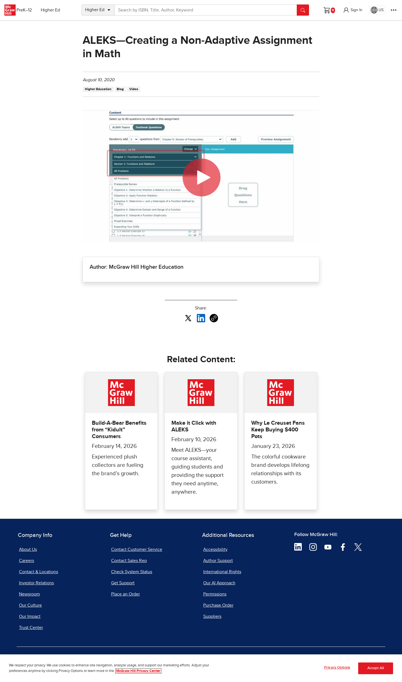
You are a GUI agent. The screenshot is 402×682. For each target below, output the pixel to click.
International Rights (222, 572)
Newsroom (29, 594)
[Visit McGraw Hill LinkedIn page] (298, 546)
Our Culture (30, 605)
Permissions (214, 594)
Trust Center (31, 627)
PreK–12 (30, 10)
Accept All (375, 669)
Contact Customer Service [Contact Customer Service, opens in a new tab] (136, 549)
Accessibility (215, 549)
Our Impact (29, 616)
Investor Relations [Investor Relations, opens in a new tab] (36, 583)
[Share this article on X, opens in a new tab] (188, 318)
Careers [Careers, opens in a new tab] (26, 560)
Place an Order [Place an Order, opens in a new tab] (125, 594)
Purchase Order (218, 605)
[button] (353, 10)
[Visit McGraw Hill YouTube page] (328, 546)
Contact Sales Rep (129, 560)
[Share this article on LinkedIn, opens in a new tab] (201, 318)
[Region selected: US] (377, 10)
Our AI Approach (219, 583)
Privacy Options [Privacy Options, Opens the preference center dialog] (337, 668)
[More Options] (394, 10)
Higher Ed (56, 10)
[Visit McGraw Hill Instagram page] (313, 546)
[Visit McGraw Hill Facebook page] (343, 546)
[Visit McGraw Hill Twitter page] (358, 546)
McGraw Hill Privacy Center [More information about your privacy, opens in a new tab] (138, 672)
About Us (28, 549)
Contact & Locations (38, 572)
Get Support (123, 583)
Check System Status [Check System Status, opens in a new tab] (131, 572)
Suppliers (212, 616)
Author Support (218, 560)
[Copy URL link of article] (214, 318)
